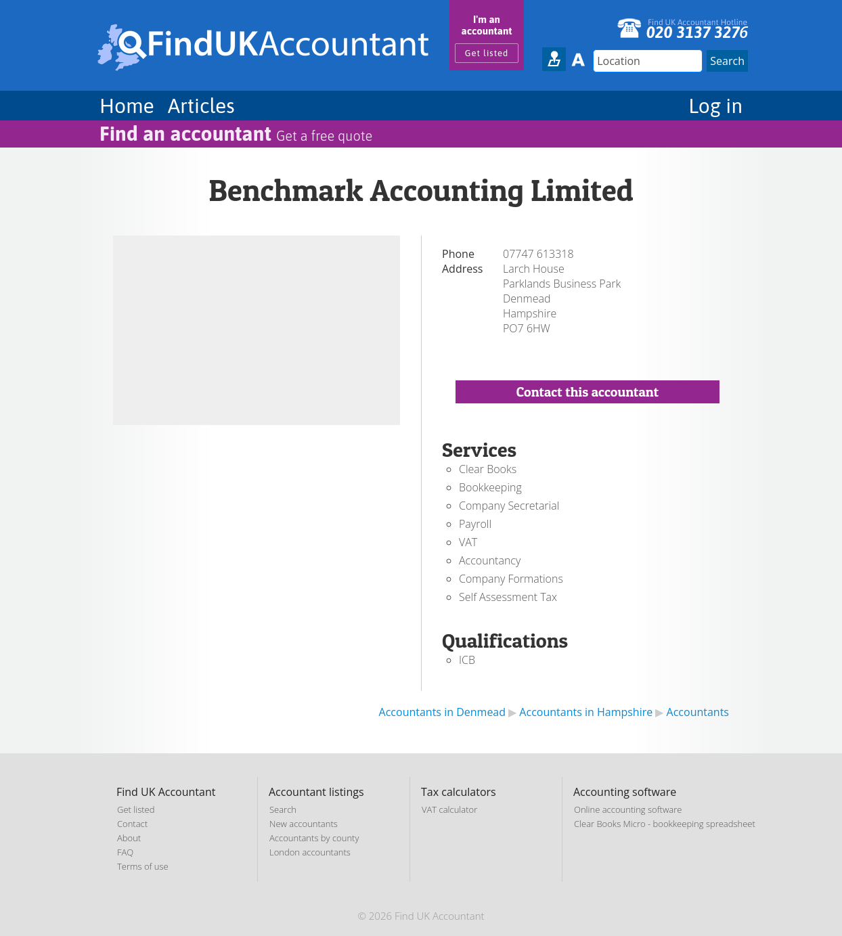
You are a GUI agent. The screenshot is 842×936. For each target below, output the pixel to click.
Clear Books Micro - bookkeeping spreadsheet (664, 824)
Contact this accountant (587, 392)
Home (126, 105)
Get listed (487, 53)
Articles (201, 105)
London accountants (310, 852)
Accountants (698, 712)
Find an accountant (235, 133)
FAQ (125, 852)
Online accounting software (628, 809)
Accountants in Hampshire (585, 712)
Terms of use (143, 866)
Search (282, 809)
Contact (132, 824)
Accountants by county (314, 838)
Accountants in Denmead (442, 712)
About (129, 838)
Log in (715, 105)
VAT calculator (449, 809)
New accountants (303, 824)
